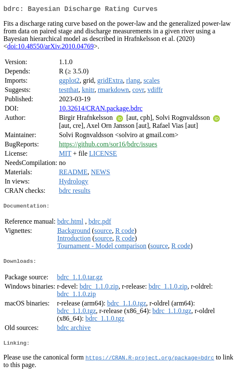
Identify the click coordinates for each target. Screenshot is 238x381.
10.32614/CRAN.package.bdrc (100, 109)
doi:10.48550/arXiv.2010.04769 (50, 47)
